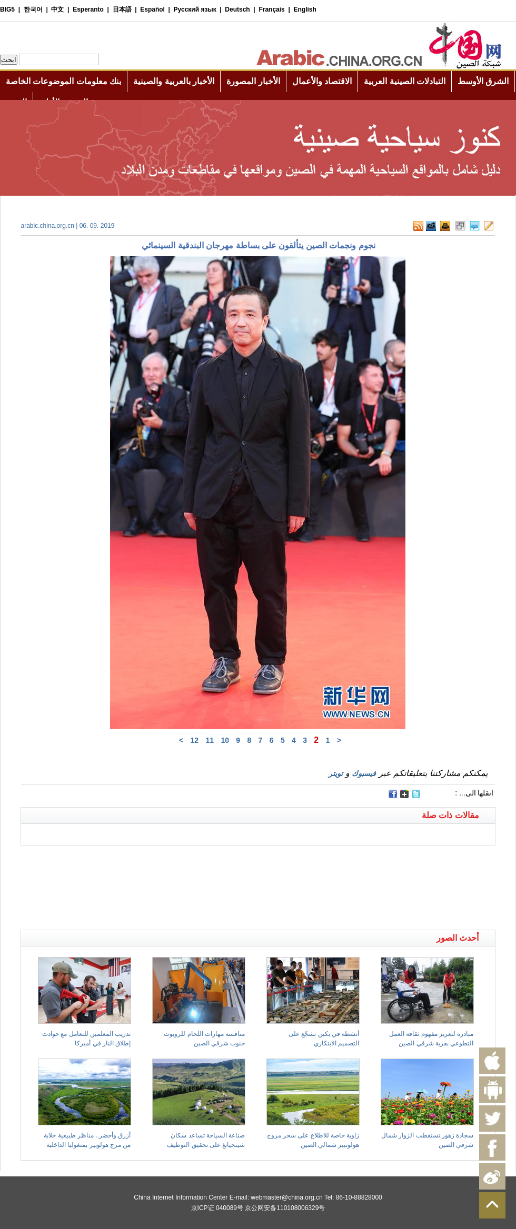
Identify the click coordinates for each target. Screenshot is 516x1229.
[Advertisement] (139, 858)
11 (209, 740)
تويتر (336, 773)
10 (225, 740)
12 (195, 740)
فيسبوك (364, 773)
